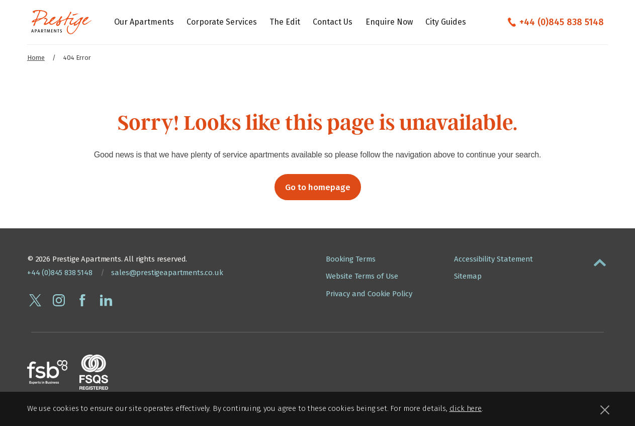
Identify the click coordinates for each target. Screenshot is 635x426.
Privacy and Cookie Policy (369, 293)
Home (36, 57)
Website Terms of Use (362, 276)
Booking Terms (351, 259)
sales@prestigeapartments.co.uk (167, 272)
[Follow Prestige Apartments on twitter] (35, 300)
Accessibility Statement (493, 259)
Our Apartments (144, 22)
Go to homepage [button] (317, 187)
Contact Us (332, 22)
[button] (600, 260)
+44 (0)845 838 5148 (561, 22)
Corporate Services (222, 22)
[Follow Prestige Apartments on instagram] (59, 300)
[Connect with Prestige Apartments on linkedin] (106, 300)
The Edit (284, 22)
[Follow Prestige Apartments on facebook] (82, 300)
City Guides (445, 22)
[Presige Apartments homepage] (61, 22)
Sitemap (468, 276)
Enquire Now (389, 22)
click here (465, 408)
